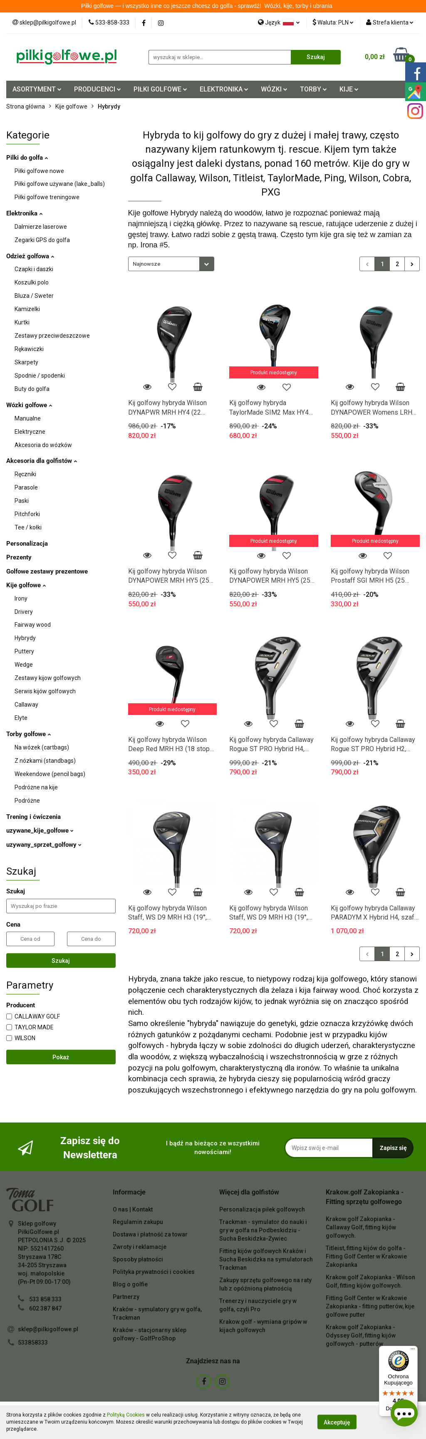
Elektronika (24, 213)
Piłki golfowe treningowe (47, 197)
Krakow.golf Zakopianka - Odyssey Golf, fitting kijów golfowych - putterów (361, 1335)
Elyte (21, 718)
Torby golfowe (28, 734)
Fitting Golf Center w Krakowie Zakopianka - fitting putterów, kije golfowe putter (370, 1306)
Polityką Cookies (126, 1415)
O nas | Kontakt (133, 1209)
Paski (22, 500)
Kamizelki (27, 309)
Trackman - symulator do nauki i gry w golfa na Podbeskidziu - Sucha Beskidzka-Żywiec (263, 1230)
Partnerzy (126, 1296)
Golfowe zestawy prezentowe (47, 571)
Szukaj (61, 960)
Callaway (26, 704)
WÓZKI (274, 89)
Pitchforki (27, 514)
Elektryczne (30, 431)
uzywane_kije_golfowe (40, 830)
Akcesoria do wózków (43, 445)
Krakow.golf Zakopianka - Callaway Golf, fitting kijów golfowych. (361, 1227)
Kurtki (22, 322)
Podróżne (27, 800)
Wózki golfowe (29, 405)
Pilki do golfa (27, 157)
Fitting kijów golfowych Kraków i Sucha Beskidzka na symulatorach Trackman (266, 1259)
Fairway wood (33, 624)
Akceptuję (337, 1422)
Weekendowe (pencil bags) (50, 774)
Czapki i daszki (34, 269)
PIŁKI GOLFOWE (160, 89)
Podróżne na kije (36, 787)
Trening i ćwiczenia (33, 817)
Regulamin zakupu (138, 1222)
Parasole (26, 487)
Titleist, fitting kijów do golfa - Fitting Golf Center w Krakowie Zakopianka (366, 1256)
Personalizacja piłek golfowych (262, 1209)
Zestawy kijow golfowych (48, 678)
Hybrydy (25, 638)
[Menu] (413, 1351)
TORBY (313, 89)
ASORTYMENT (37, 89)
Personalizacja (27, 543)
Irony (21, 598)
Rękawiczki (29, 349)
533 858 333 (45, 1299)
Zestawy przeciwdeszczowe (52, 335)
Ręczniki (25, 474)
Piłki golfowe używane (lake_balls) (60, 183)
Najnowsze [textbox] (147, 264)
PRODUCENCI (97, 89)
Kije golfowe (26, 585)
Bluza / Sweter (34, 295)
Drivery (24, 611)
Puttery (24, 651)
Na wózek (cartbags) (42, 747)
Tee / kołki (28, 527)
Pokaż (60, 1057)
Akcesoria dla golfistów (41, 461)
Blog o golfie (130, 1284)
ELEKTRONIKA (224, 89)
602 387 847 (45, 1308)
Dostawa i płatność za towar (150, 1234)
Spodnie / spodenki (40, 375)
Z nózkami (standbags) (45, 760)
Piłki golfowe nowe (39, 171)
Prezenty (19, 557)
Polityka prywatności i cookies (154, 1271)
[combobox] (171, 264)
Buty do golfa (32, 389)
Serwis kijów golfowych (45, 691)
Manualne (28, 418)
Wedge (24, 664)
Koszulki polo (32, 282)
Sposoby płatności (138, 1259)
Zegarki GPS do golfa (42, 240)
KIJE (349, 89)
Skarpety (26, 362)
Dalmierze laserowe (41, 226)
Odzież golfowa (30, 256)
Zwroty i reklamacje (139, 1247)
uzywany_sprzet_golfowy (44, 844)
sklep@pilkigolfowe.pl (48, 1329)
